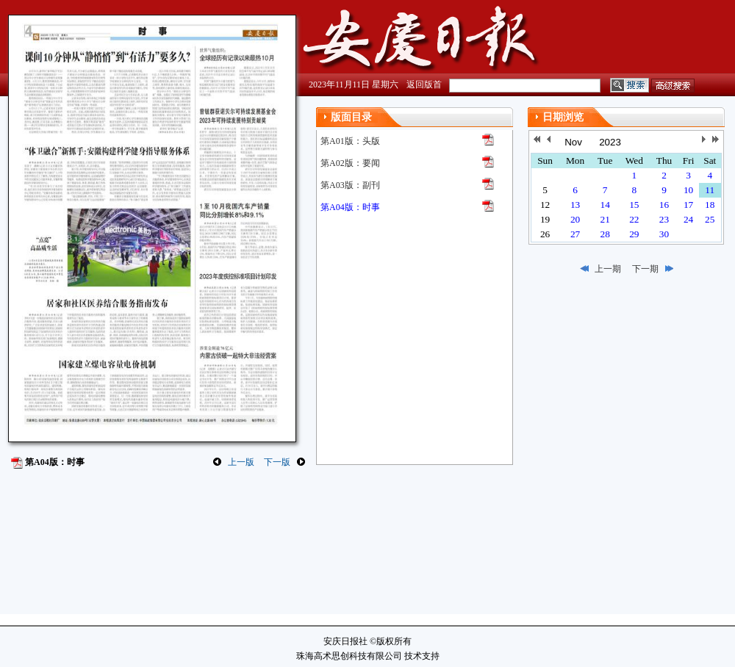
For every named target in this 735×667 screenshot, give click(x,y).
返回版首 (424, 84)
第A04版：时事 (350, 207)
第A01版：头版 (350, 141)
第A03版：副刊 (350, 185)
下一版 (277, 462)
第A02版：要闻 (350, 163)
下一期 (645, 269)
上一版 (241, 462)
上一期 (608, 269)
